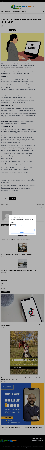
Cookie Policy (13, 225)
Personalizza (22, 227)
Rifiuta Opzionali (22, 230)
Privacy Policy (19, 225)
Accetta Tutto (22, 232)
